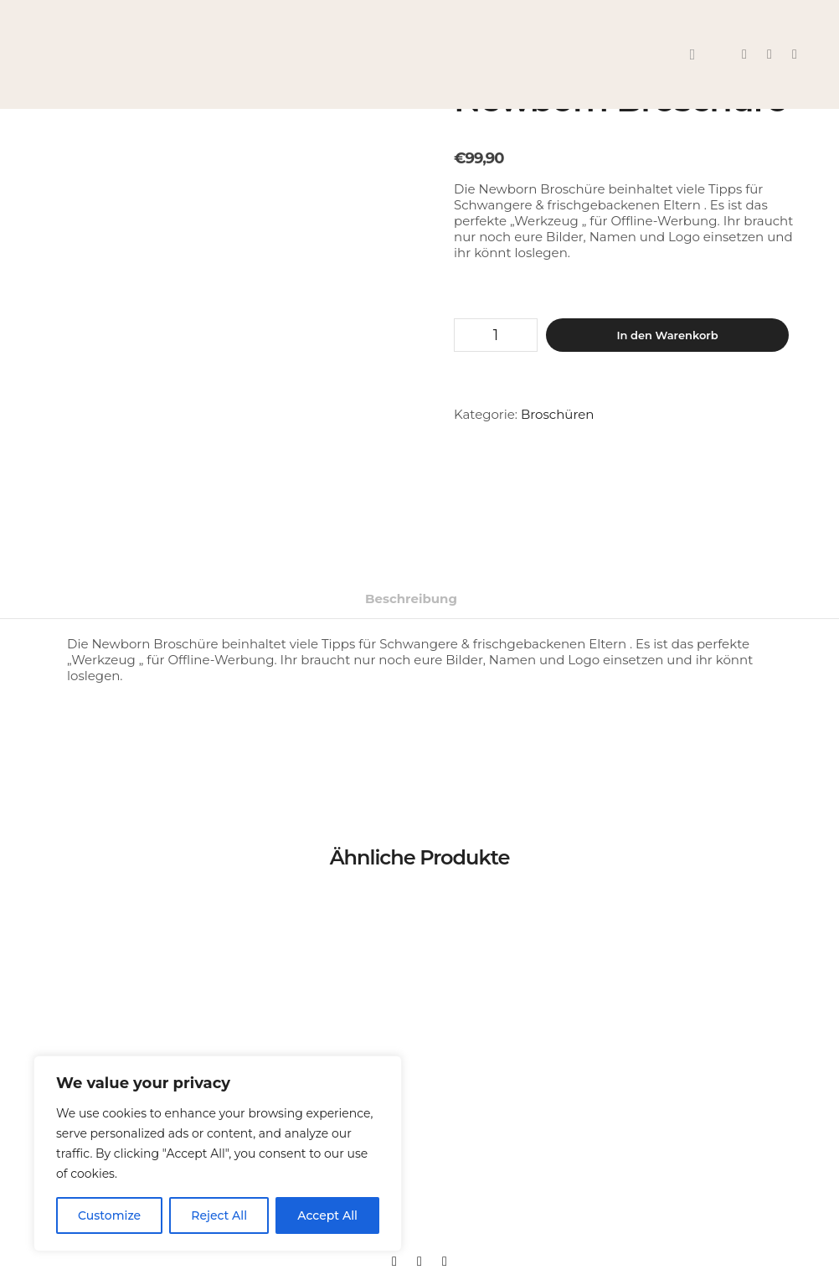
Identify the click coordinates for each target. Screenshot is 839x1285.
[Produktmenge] (496, 335)
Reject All (219, 1215)
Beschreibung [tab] (411, 598)
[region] (217, 1153)
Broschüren (557, 414)
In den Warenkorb (667, 335)
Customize (109, 1215)
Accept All (327, 1215)
